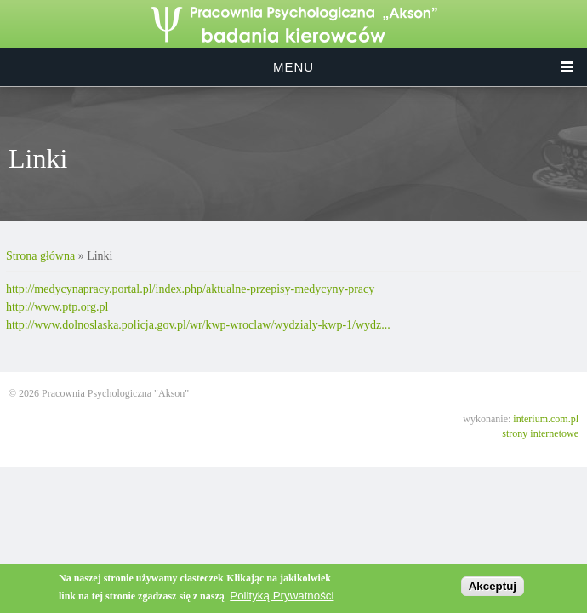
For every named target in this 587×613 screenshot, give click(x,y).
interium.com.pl (545, 419)
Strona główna (40, 255)
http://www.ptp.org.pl (57, 307)
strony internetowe (540, 433)
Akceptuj (492, 586)
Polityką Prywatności (281, 595)
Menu (293, 67)
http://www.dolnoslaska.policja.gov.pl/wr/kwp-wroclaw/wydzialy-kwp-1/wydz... (198, 324)
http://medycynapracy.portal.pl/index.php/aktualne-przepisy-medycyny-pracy (190, 289)
